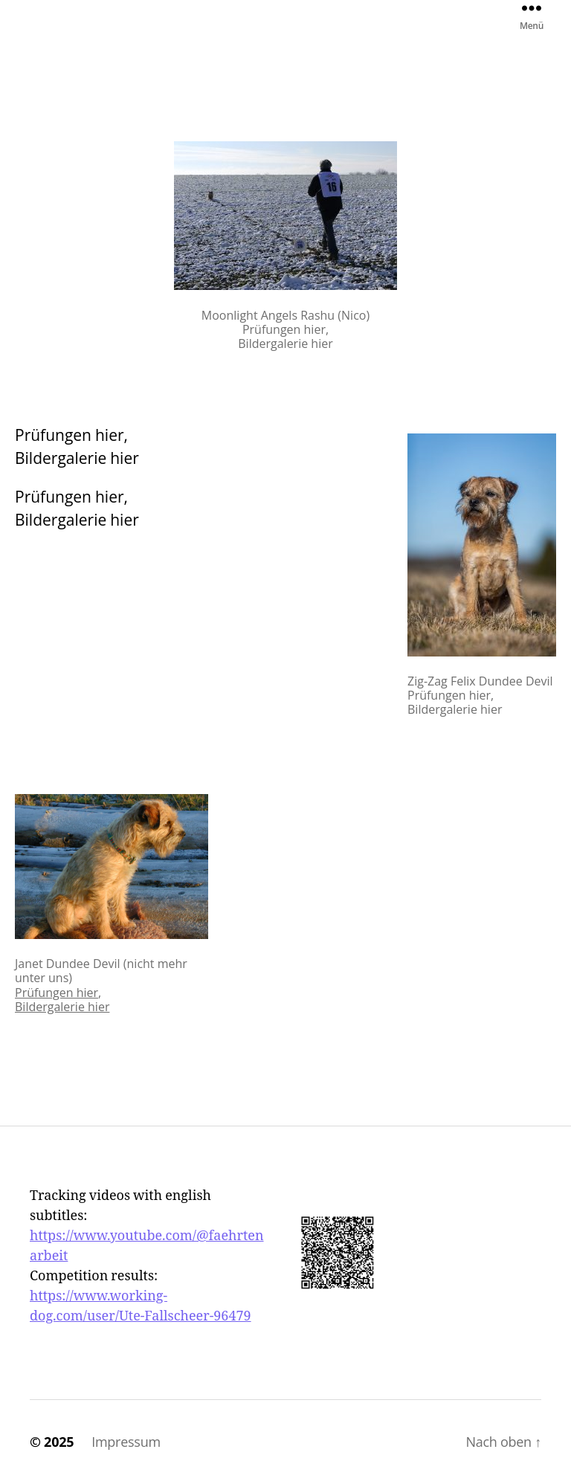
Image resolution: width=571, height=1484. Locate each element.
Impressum (126, 1442)
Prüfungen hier (56, 993)
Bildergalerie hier (62, 1007)
